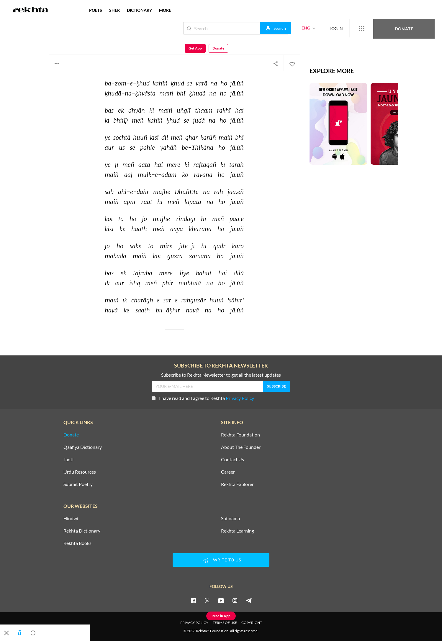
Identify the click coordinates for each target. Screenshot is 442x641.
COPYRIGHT (251, 622)
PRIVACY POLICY (194, 622)
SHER (114, 10)
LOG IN (316, 28)
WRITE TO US (221, 560)
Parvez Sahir (63, 40)
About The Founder (241, 447)
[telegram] (248, 600)
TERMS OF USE (225, 622)
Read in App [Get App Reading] (221, 616)
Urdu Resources (79, 471)
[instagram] (235, 600)
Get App (403, 28)
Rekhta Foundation (240, 434)
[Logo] (30, 10)
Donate (373, 28)
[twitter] (207, 600)
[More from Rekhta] (341, 28)
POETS (95, 10)
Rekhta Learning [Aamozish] (237, 530)
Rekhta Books (77, 543)
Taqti (68, 459)
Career (228, 471)
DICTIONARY (139, 10)
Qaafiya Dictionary (82, 447)
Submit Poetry (78, 484)
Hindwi (70, 518)
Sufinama (230, 518)
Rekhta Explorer (237, 484)
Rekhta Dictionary (81, 530)
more (165, 10)
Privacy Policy (240, 398)
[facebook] (193, 600)
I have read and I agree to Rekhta (203, 398)
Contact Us (232, 459)
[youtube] (221, 600)
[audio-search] (255, 28)
